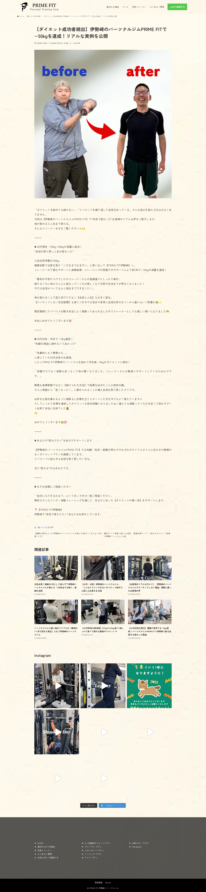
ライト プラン (91, 857)
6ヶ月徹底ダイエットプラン (98, 843)
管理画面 (99, 882)
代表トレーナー (44, 850)
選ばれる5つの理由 (46, 846)
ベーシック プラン (93, 853)
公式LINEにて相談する (47, 857)
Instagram (137, 846)
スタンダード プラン (94, 850)
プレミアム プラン (93, 846)
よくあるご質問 (44, 853)
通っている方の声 (73, 43)
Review (108, 882)
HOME (40, 843)
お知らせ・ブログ (140, 843)
